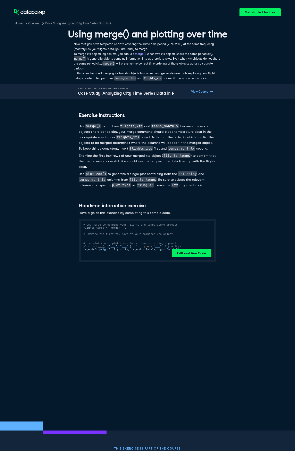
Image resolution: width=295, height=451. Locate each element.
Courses (33, 23)
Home (19, 23)
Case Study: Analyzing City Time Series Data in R (78, 23)
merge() (140, 54)
